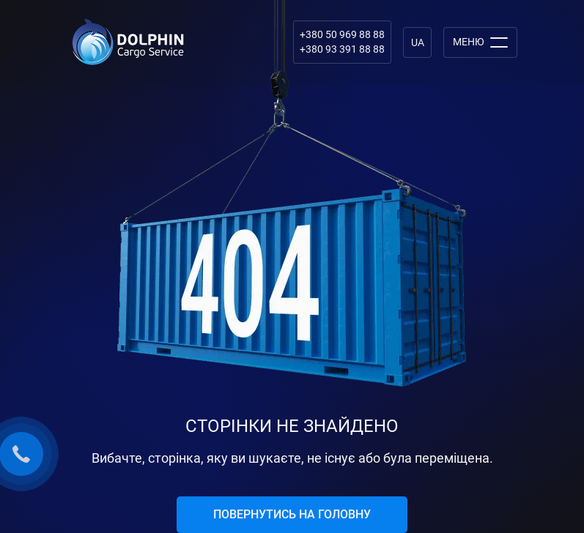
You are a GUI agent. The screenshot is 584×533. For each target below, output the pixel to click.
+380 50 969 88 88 (342, 34)
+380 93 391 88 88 (342, 49)
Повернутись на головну (292, 514)
